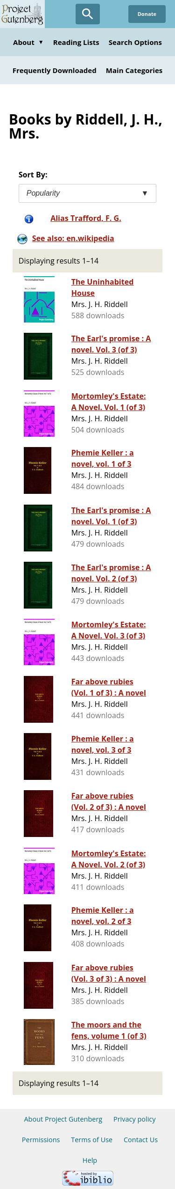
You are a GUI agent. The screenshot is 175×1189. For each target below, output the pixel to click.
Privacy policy (134, 1119)
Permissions (41, 1139)
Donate (147, 13)
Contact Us (141, 1139)
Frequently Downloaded (55, 70)
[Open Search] (88, 14)
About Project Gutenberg (63, 1119)
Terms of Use (91, 1139)
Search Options (135, 42)
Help (90, 1160)
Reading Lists (76, 42)
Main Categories (134, 70)
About (28, 42)
